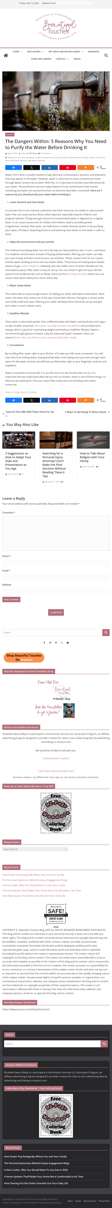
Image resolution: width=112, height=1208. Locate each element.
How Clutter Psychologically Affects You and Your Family (33, 874)
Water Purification (97, 157)
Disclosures (34, 51)
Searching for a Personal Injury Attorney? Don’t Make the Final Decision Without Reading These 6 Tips (54, 464)
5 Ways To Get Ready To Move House (87, 412)
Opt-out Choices (89, 1201)
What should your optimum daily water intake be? (25, 160)
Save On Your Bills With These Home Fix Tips (28, 413)
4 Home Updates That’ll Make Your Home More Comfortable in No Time (41, 890)
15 (22, 474)
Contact (78, 1201)
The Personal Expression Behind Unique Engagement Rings (34, 880)
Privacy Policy (104, 1201)
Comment (8, 512)
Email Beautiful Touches (56, 758)
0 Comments (44, 153)
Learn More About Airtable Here (56, 771)
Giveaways (93, 51)
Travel (77, 58)
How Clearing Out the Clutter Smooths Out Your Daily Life (33, 895)
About (70, 1201)
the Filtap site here (77, 274)
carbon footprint (30, 266)
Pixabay (32, 392)
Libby (23, 153)
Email (6, 570)
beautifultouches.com (56, 915)
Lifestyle (61, 58)
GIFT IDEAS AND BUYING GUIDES (64, 51)
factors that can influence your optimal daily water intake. (45, 337)
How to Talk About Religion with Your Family (92, 457)
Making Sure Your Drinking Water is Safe (24, 157)
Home (16, 51)
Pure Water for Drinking (51, 157)
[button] (20, 52)
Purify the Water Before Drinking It (75, 157)
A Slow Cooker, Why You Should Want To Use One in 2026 (33, 885)
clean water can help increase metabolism (57, 325)
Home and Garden (41, 58)
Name (6, 556)
